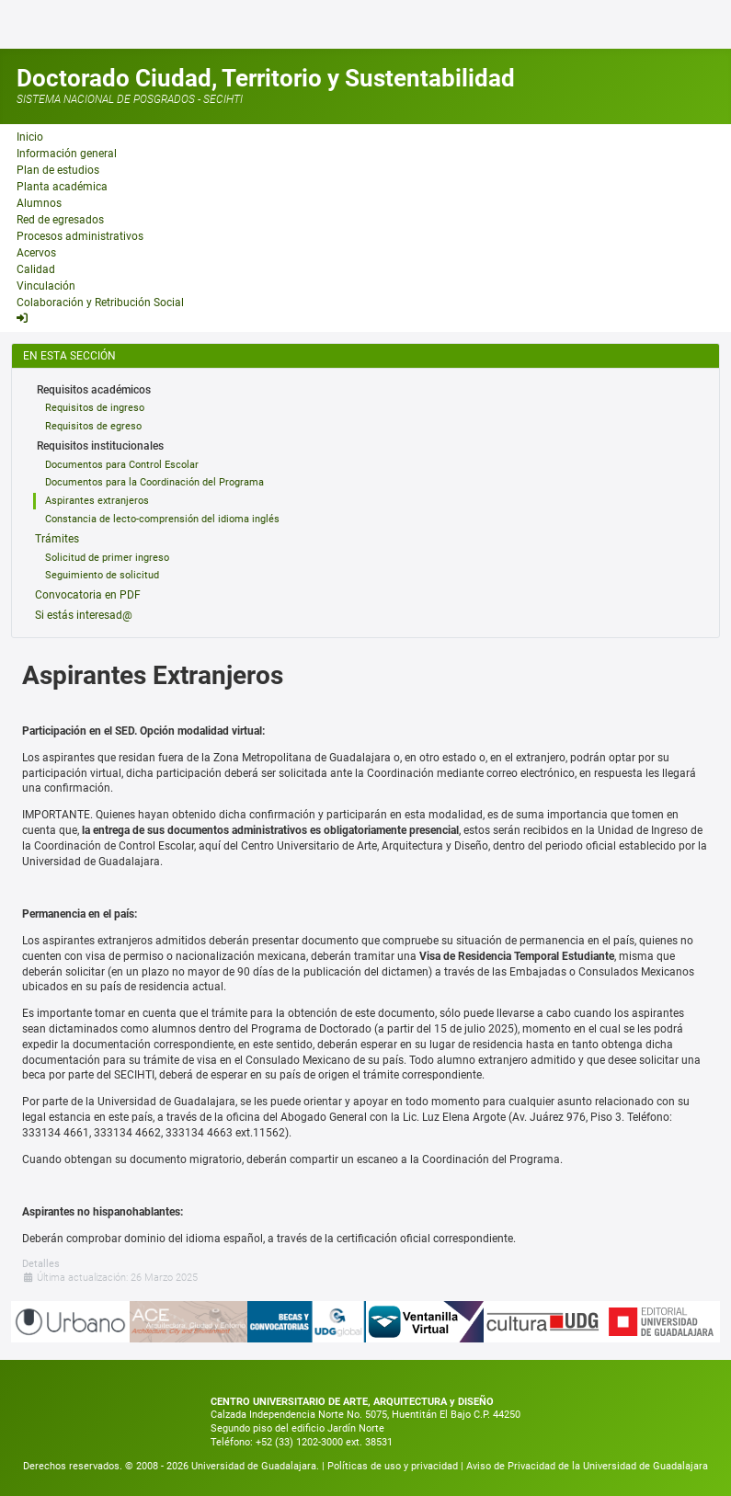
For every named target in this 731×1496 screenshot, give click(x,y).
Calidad (36, 269)
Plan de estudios (58, 170)
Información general (67, 153)
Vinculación (46, 286)
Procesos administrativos (80, 236)
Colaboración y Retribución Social (100, 302)
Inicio (30, 137)
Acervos (36, 252)
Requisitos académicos (94, 389)
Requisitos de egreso (93, 426)
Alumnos (39, 203)
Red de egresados (60, 219)
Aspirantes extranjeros (97, 501)
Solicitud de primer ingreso (107, 558)
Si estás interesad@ (83, 615)
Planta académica (62, 186)
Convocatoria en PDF (88, 594)
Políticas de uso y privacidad (394, 1466)
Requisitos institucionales (100, 446)
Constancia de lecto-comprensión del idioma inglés (162, 519)
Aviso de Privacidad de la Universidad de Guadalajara (587, 1466)
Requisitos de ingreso (94, 408)
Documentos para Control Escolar (122, 465)
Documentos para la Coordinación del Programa (154, 482)
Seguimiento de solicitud (102, 575)
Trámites (57, 538)
